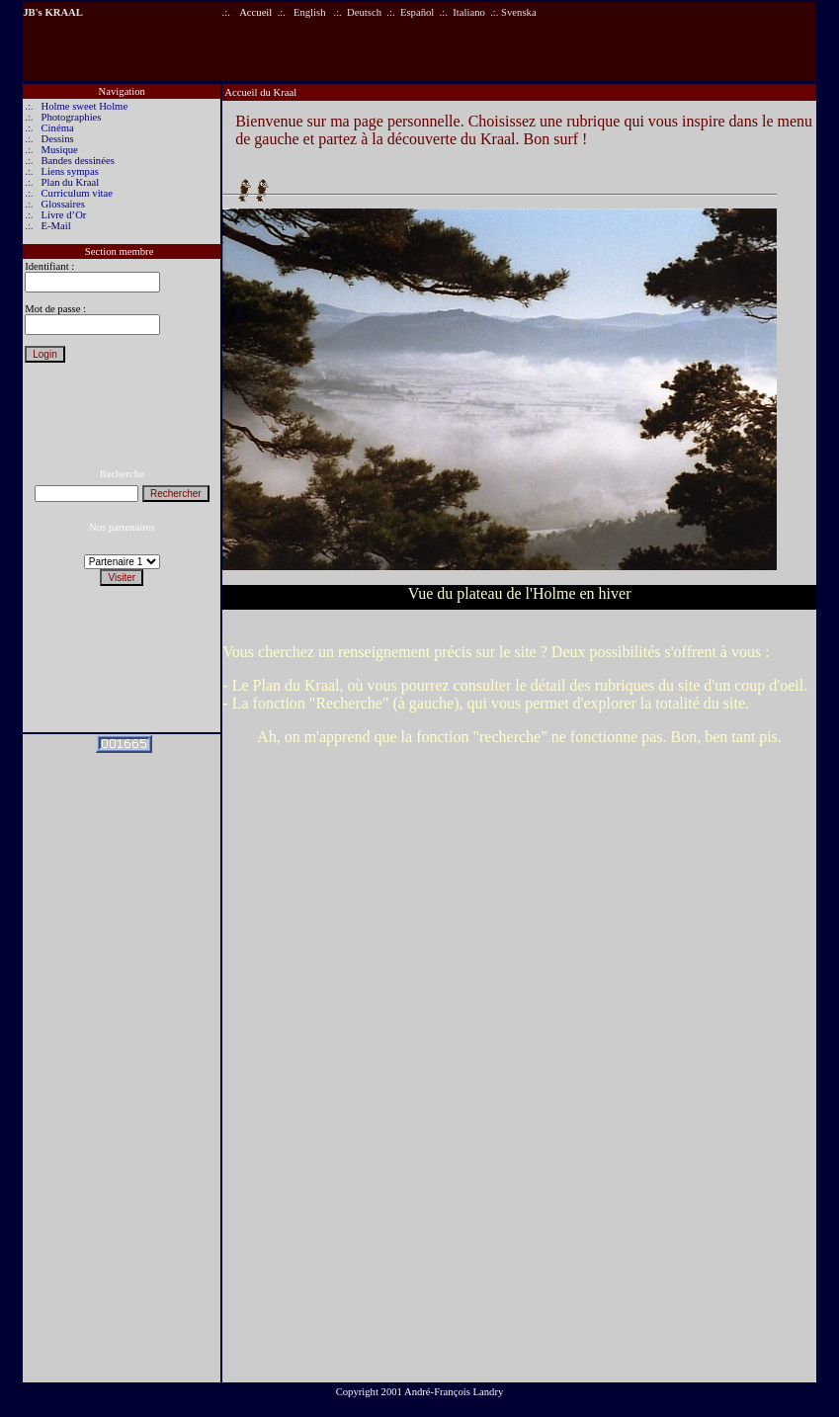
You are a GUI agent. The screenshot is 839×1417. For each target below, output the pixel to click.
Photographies (72, 117)
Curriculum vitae (78, 193)
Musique (60, 149)
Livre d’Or (64, 214)
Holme (57, 106)
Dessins (58, 138)
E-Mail (56, 225)
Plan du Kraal (71, 182)
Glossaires (63, 204)
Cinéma (58, 128)
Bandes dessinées (78, 160)
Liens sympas (70, 171)
